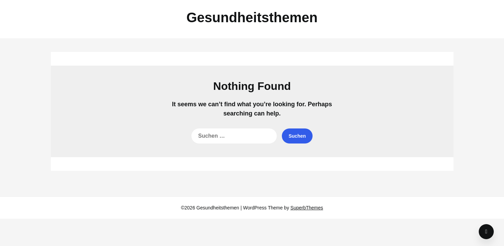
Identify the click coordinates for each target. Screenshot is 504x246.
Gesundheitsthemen (252, 17)
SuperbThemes (306, 207)
